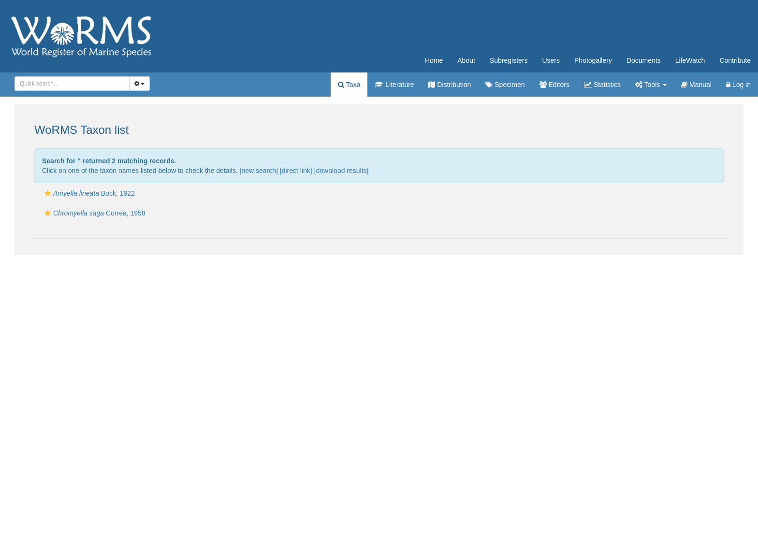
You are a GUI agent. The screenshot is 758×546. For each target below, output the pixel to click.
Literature (394, 84)
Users (551, 60)
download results (341, 170)
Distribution (449, 84)
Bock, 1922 (88, 193)
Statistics (602, 84)
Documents (644, 60)
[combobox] (72, 83)
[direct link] (296, 170)
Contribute (735, 60)
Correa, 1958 (94, 213)
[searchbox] (70, 83)
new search (258, 170)
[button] (47, 193)
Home (434, 60)
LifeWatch (690, 60)
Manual (696, 84)
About (466, 60)
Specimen (505, 84)
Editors (554, 84)
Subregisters (509, 60)
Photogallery (593, 60)
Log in (738, 84)
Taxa (349, 84)
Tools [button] (651, 84)
